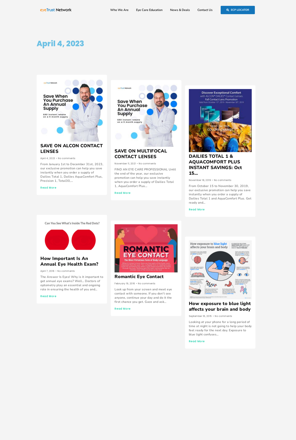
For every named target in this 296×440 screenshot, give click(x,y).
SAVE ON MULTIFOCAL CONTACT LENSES (142, 148)
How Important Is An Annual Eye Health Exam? (69, 248)
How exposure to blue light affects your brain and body (224, 283)
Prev (40, 334)
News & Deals (180, 10)
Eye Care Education (149, 10)
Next (54, 334)
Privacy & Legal (241, 430)
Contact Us (205, 10)
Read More (48, 188)
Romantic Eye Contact (141, 258)
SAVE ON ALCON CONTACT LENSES (71, 148)
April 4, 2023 (60, 43)
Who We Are (119, 10)
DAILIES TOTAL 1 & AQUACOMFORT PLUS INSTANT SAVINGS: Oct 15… (219, 154)
